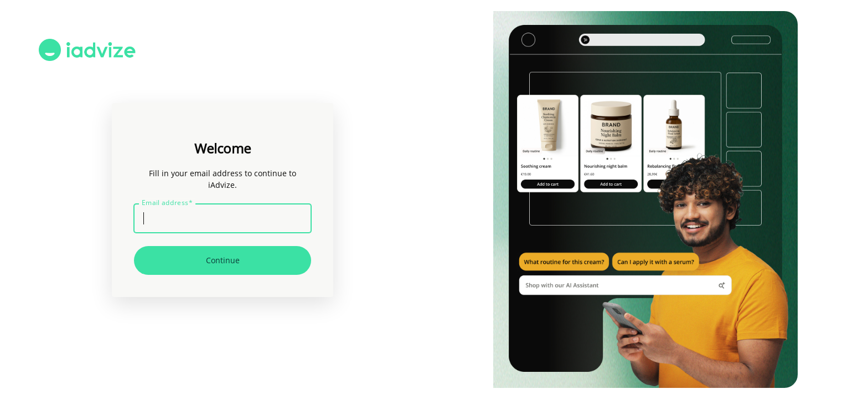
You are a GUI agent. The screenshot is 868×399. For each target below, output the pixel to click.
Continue (223, 260)
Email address (167, 203)
